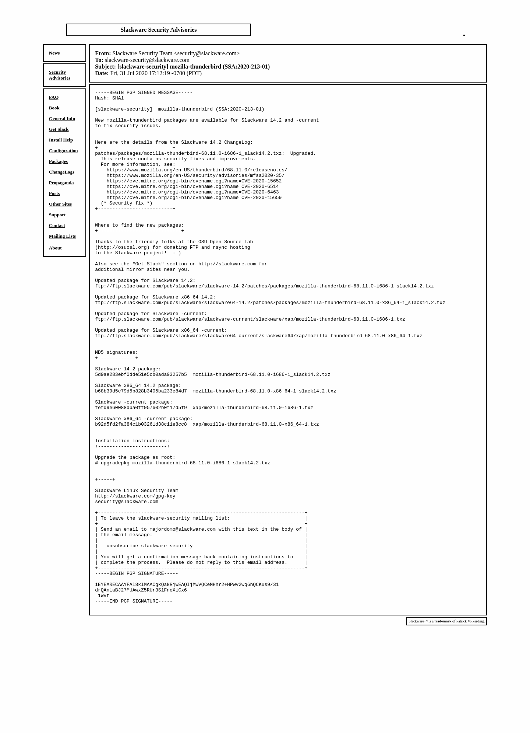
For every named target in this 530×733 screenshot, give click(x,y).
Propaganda (61, 182)
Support (57, 214)
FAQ (54, 97)
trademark (442, 725)
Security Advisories (60, 75)
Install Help (61, 140)
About (55, 248)
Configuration (63, 150)
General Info (62, 118)
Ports (54, 193)
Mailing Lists (62, 236)
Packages (58, 161)
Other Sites (60, 204)
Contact (57, 225)
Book (54, 108)
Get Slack (59, 129)
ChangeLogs (61, 172)
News (54, 53)
